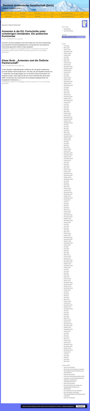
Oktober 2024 (67, 70)
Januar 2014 (67, 280)
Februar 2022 (67, 113)
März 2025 (66, 60)
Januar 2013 (67, 303)
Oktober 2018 (67, 177)
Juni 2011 (66, 333)
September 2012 (68, 308)
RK (5, 38)
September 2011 (68, 329)
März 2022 (66, 111)
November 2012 (68, 305)
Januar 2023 (67, 94)
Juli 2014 (66, 269)
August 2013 (67, 290)
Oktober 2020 (67, 137)
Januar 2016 (67, 235)
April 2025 (66, 59)
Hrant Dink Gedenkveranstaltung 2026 (74, 376)
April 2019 (66, 166)
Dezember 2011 (68, 323)
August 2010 (67, 352)
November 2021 (68, 119)
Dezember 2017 (68, 192)
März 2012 (66, 318)
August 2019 (67, 160)
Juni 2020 (66, 143)
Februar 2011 (67, 340)
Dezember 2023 (68, 81)
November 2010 (68, 346)
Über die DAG (8, 13)
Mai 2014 (66, 273)
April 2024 (66, 76)
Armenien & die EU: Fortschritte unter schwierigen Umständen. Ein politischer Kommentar (25, 34)
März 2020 (66, 147)
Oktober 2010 (67, 348)
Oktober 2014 (67, 263)
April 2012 (66, 316)
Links (81, 13)
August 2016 (67, 222)
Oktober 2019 (67, 156)
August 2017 (67, 199)
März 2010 (66, 361)
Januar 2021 (67, 134)
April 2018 (66, 184)
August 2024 (67, 72)
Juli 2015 (66, 246)
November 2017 (68, 194)
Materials (37, 16)
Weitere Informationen (68, 406)
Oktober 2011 (67, 327)
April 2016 (66, 229)
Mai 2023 (66, 89)
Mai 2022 (66, 107)
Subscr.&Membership (67, 16)
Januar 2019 (67, 171)
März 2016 (66, 231)
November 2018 (68, 175)
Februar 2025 (67, 62)
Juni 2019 (66, 162)
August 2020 (67, 139)
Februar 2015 (67, 256)
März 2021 (66, 132)
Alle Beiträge (67, 29)
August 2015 (67, 244)
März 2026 (66, 47)
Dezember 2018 (68, 173)
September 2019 (68, 158)
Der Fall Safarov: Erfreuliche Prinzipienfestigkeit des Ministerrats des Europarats (74, 394)
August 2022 (67, 102)
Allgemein (13, 48)
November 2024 (68, 68)
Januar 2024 (67, 79)
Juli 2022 (66, 104)
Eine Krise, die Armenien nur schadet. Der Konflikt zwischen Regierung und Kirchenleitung (74, 370)
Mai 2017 (66, 205)
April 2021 (66, 130)
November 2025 (68, 51)
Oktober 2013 (67, 286)
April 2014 (66, 275)
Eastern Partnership (24, 50)
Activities (23, 16)
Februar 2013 (67, 301)
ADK (52, 13)
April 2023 (66, 91)
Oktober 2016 (67, 218)
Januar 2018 (67, 190)
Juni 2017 (66, 203)
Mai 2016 (66, 228)
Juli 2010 (66, 353)
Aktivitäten (23, 13)
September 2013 (68, 288)
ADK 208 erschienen (69, 383)
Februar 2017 (67, 211)
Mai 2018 (66, 183)
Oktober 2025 (67, 53)
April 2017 (66, 207)
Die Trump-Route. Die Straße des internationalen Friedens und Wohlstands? (73, 387)
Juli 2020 (66, 141)
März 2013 (66, 299)
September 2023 (68, 85)
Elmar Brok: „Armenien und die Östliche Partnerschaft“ (25, 61)
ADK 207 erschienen (69, 397)
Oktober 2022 (67, 98)
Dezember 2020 (68, 136)
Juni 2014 (66, 271)
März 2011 (66, 338)
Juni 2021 (66, 126)
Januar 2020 (67, 151)
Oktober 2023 (67, 83)
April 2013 (66, 297)
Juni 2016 (66, 226)
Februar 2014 (67, 278)
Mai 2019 (66, 164)
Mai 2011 (66, 335)
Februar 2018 (67, 188)
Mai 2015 (66, 250)
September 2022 (68, 100)
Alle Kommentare (68, 30)
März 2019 (66, 168)
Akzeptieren (80, 406)
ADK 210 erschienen (69, 367)
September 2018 (68, 179)
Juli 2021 (66, 124)
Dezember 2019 (68, 152)
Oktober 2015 (67, 241)
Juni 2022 (66, 106)
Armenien (28, 48)
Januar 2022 (67, 115)
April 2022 (66, 109)
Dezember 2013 (68, 282)
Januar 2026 (67, 49)
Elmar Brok (33, 50)
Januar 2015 (67, 258)
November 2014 (68, 261)
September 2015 (68, 243)
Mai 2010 (66, 357)
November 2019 (68, 154)
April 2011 (66, 336)
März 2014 (66, 276)
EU (37, 50)
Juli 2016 (66, 224)
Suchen (64, 35)
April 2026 (66, 45)
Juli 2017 (66, 201)
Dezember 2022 (68, 96)
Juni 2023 (66, 87)
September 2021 (68, 122)
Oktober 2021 (67, 121)
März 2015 (66, 254)
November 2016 (68, 216)
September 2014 (68, 265)
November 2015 (68, 239)
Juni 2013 (66, 293)
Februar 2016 (67, 233)
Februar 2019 (67, 169)
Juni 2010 (66, 355)
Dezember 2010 (68, 344)
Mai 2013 (66, 295)
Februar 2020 (67, 149)
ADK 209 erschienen (69, 374)
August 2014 (67, 267)
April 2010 (66, 359)
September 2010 (68, 350)
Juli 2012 (66, 310)
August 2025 (67, 55)
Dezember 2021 (68, 117)
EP (39, 81)
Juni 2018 (66, 181)
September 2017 (68, 198)
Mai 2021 (66, 128)
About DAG (8, 16)
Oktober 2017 (67, 196)
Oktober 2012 (67, 306)
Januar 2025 (67, 64)
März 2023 (66, 92)
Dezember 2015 (68, 237)
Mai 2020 (66, 145)
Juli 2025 (66, 57)
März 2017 (66, 209)
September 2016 (68, 220)
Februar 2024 (67, 77)
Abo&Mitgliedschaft (67, 13)
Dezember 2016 (68, 214)
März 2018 (66, 186)
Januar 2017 (67, 213)
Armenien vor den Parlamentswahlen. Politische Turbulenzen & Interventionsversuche (74, 379)
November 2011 (68, 325)
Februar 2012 (67, 320)
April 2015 (66, 252)
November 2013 (68, 284)
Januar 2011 (67, 342)
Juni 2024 (66, 74)
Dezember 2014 (68, 260)
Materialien (37, 13)
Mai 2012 (66, 314)
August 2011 (67, 331)
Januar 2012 (67, 321)
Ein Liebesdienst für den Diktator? (73, 390)
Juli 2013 (66, 291)
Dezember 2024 (68, 66)
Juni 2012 (66, 312)
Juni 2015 (66, 248)
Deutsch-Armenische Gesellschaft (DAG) (28, 5)
